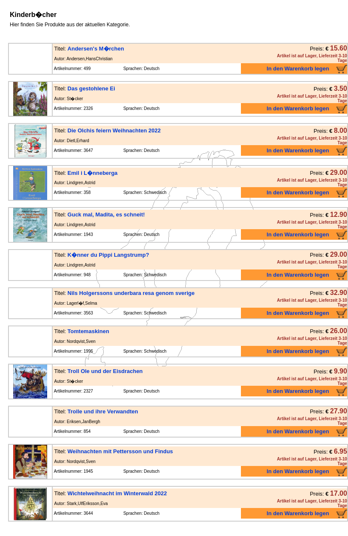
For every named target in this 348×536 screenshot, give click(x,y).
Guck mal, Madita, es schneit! (106, 214)
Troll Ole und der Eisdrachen (105, 371)
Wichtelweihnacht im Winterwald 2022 (117, 493)
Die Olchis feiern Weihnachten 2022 (114, 130)
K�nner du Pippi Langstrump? (108, 255)
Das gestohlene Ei (91, 88)
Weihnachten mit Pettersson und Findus (120, 451)
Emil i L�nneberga (93, 173)
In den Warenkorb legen (298, 68)
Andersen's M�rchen (96, 48)
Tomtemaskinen (88, 331)
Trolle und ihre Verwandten (103, 411)
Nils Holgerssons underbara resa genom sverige (131, 293)
